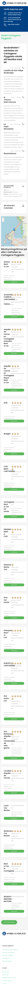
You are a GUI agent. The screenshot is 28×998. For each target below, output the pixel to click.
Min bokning (5, 972)
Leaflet (20, 245)
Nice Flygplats (6, 958)
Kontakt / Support (7, 980)
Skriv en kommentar (9, 922)
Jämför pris (14, 282)
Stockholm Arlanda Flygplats (10, 949)
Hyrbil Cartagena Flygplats (10, 37)
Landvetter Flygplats (7, 955)
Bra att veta (5, 975)
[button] (14, 229)
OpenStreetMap (25, 245)
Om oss (4, 983)
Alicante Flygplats (7, 961)
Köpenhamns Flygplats (8, 952)
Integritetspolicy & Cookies (9, 977)
